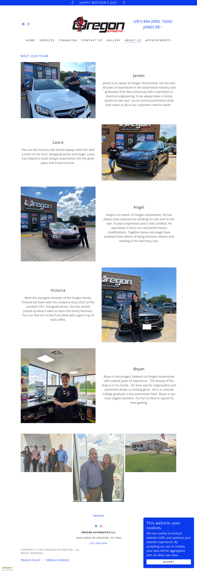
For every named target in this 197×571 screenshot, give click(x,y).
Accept (168, 561)
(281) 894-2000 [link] (147, 21)
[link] (23, 24)
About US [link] (133, 40)
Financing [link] (68, 40)
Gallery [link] (114, 40)
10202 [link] (167, 21)
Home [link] (31, 40)
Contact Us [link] (92, 40)
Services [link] (47, 40)
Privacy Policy (30, 559)
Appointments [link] (158, 40)
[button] (8, 568)
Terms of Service (57, 559)
